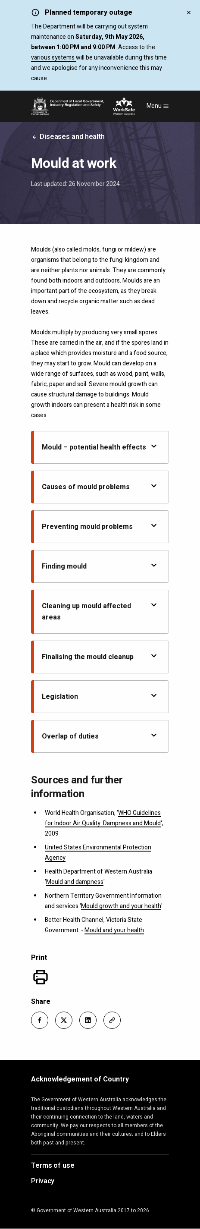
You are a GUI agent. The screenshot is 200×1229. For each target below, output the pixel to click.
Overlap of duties (100, 736)
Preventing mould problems (100, 526)
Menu (158, 105)
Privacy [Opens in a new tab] (42, 1181)
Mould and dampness (74, 881)
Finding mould (100, 566)
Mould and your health (114, 930)
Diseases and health (68, 137)
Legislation (100, 696)
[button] (39, 1020)
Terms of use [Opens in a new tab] (53, 1166)
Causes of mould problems (100, 486)
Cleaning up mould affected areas (100, 611)
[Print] (40, 977)
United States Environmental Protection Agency (98, 852)
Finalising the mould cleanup (100, 656)
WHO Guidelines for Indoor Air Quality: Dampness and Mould (103, 818)
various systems (53, 57)
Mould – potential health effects (100, 447)
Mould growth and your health (121, 906)
